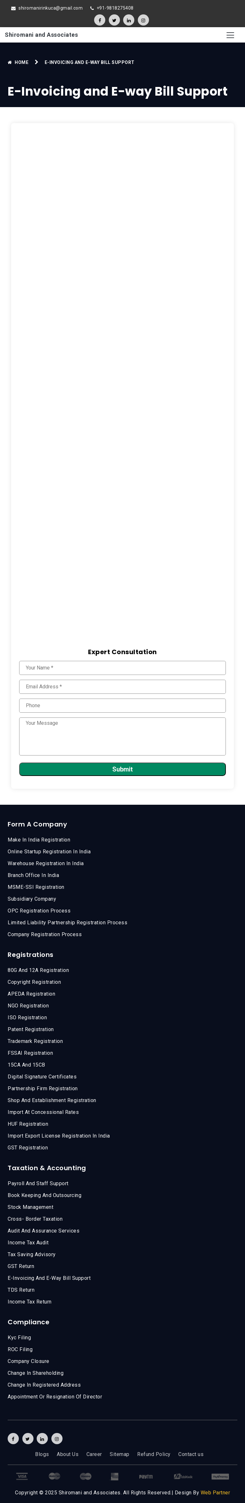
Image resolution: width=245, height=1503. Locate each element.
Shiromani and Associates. (90, 1493)
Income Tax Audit (28, 1243)
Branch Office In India (33, 875)
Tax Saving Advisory (32, 1254)
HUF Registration (28, 1124)
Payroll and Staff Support (38, 1183)
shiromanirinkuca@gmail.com (51, 8)
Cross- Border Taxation (35, 1219)
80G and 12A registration (38, 970)
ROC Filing (20, 1349)
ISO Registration (27, 1017)
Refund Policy (154, 1454)
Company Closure (28, 1361)
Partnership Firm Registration (43, 1088)
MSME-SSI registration (36, 887)
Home (21, 62)
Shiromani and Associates (41, 34)
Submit (122, 769)
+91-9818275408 (115, 8)
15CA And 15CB (26, 1065)
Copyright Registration (34, 982)
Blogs (42, 1454)
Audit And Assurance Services (43, 1231)
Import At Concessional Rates (43, 1112)
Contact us (191, 1454)
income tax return (30, 1302)
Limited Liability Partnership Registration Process (67, 923)
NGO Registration (28, 1006)
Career (94, 1454)
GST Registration (28, 1148)
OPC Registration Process (39, 911)
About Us (67, 1454)
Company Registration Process (45, 934)
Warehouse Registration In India (46, 863)
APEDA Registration (31, 994)
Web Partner (215, 1493)
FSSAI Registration (30, 1053)
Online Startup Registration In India (49, 852)
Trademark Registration (35, 1041)
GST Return (21, 1266)
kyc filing (19, 1338)
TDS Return (21, 1290)
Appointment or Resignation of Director (55, 1397)
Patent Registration (31, 1029)
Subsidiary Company (32, 899)
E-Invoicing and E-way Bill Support (49, 1278)
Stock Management (30, 1207)
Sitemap (120, 1454)
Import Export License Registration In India (59, 1136)
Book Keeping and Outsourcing (44, 1195)
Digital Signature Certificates (42, 1077)
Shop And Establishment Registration (52, 1100)
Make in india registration (39, 840)
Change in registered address (44, 1385)
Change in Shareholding (35, 1373)
